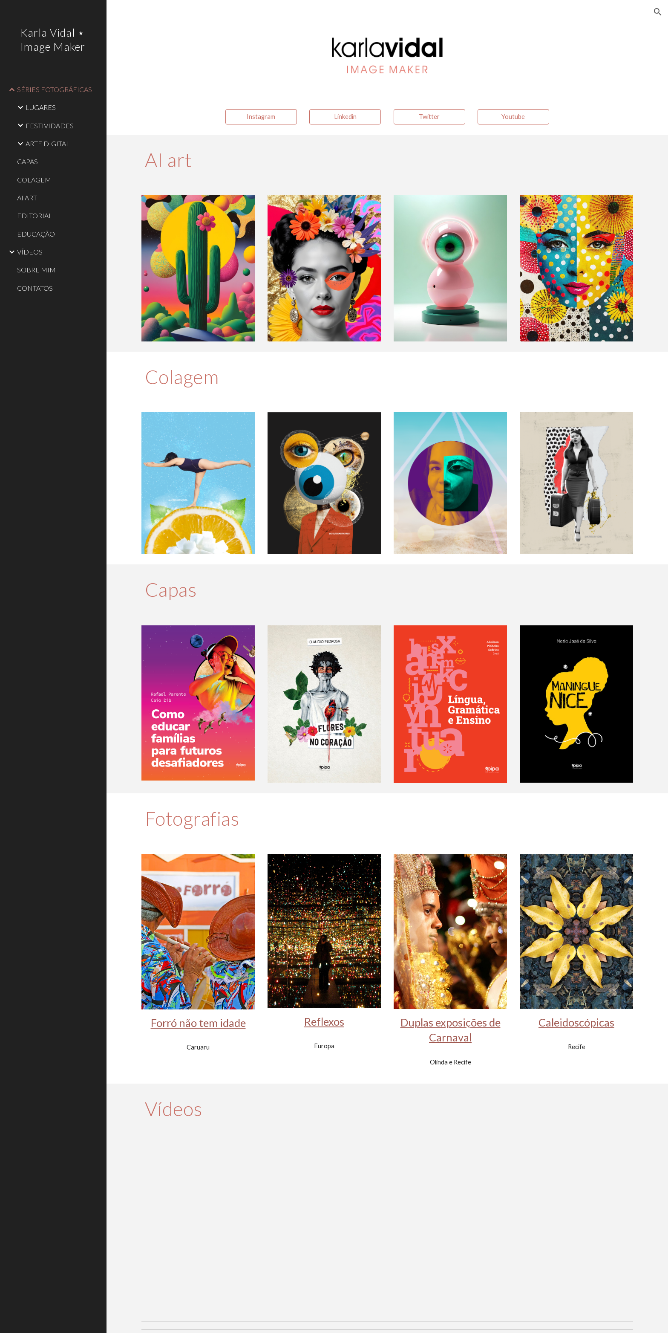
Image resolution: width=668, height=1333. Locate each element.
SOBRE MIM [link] (36, 270)
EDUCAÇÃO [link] (36, 234)
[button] (658, 12)
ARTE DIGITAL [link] (48, 143)
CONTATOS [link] (35, 288)
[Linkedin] (345, 117)
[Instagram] (261, 117)
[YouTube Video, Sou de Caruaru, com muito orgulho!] (261, 1225)
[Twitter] (429, 117)
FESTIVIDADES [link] (50, 125)
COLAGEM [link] (34, 180)
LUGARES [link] (41, 107)
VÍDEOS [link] (30, 252)
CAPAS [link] (27, 161)
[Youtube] (513, 117)
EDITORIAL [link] (34, 215)
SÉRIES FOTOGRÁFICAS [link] (54, 89)
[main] (387, 160)
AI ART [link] (27, 198)
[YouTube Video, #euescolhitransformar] (513, 1225)
